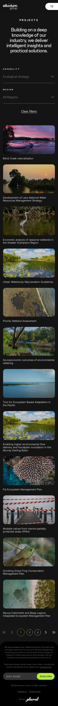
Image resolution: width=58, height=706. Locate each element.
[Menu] (51, 6)
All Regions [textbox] (10, 97)
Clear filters (29, 111)
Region (8, 90)
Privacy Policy (34, 691)
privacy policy (45, 667)
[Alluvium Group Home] (10, 6)
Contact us (22, 691)
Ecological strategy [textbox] (16, 76)
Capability (11, 69)
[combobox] (29, 76)
